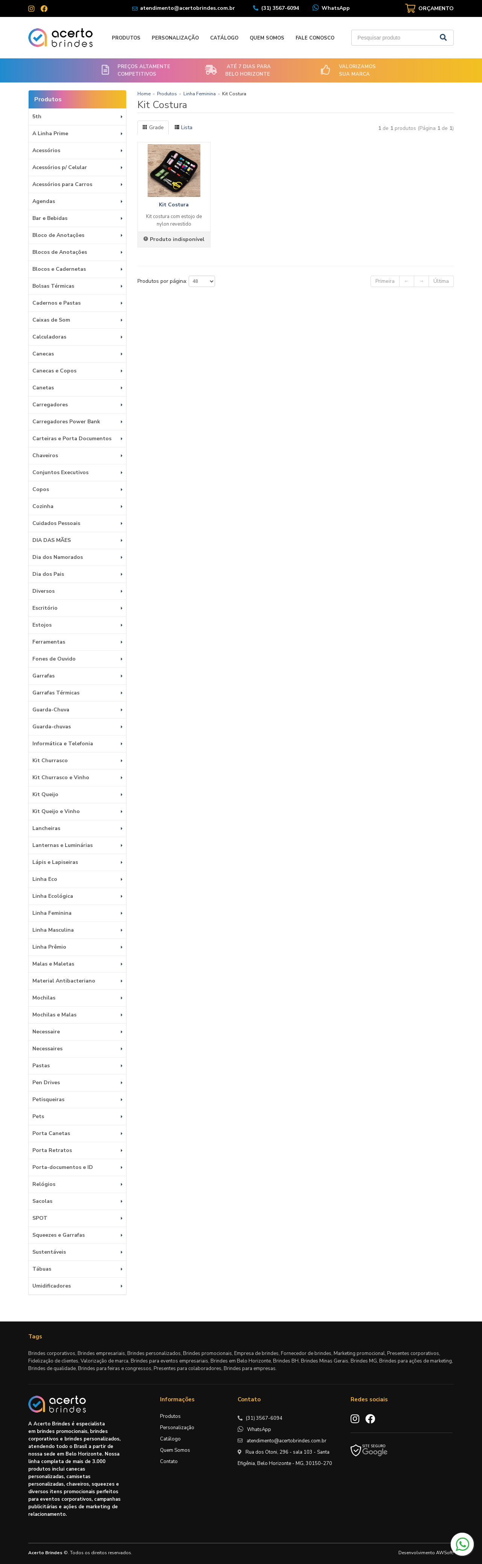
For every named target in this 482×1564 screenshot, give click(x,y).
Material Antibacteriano (63, 980)
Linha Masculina (53, 930)
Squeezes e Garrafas (58, 1235)
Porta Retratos (52, 1150)
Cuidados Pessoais (56, 523)
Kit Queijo (45, 794)
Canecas (43, 353)
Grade (153, 127)
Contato (169, 1461)
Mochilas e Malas (54, 1014)
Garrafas (43, 675)
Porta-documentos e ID (62, 1167)
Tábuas (41, 1269)
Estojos (42, 625)
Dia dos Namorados (57, 557)
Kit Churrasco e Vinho (60, 777)
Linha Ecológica (52, 896)
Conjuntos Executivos (60, 472)
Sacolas (42, 1201)
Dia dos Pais (48, 574)
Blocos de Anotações (59, 252)
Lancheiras (46, 828)
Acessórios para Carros (62, 184)
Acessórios (46, 150)
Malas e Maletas (53, 963)
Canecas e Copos (54, 370)
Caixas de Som (51, 319)
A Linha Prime (50, 133)
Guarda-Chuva (50, 709)
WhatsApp (336, 8)
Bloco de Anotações (58, 235)
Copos (40, 489)
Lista (183, 127)
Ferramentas (48, 641)
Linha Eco (44, 879)
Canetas (43, 387)
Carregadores (50, 404)
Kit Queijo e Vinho (56, 811)
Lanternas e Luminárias (62, 845)
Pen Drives (46, 1082)
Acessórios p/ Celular (59, 167)
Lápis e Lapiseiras (55, 862)
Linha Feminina (52, 913)
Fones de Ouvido (54, 658)
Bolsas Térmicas (53, 286)
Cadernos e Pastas (56, 303)
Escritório (45, 608)
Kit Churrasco (50, 760)
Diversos (43, 591)
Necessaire (46, 1031)
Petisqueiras (48, 1099)
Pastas (41, 1065)
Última (441, 281)
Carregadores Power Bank (66, 421)
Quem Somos (267, 38)
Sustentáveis (49, 1252)
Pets (38, 1116)
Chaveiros (45, 455)
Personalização (175, 38)
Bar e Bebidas (49, 218)
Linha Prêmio (49, 947)
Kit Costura (174, 204)
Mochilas (43, 997)
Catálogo (224, 38)
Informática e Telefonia (62, 743)
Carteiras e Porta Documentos (71, 438)
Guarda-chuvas (51, 726)
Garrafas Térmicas (55, 692)
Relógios (43, 1184)
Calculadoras (49, 336)
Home (144, 93)
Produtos (126, 38)
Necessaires (47, 1048)
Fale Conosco (315, 38)
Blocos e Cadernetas (59, 269)
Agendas (43, 201)
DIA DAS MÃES (51, 540)
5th (36, 116)
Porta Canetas (51, 1133)
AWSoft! (445, 1553)
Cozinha (42, 506)
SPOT (39, 1218)
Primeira (385, 281)
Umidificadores (51, 1285)
